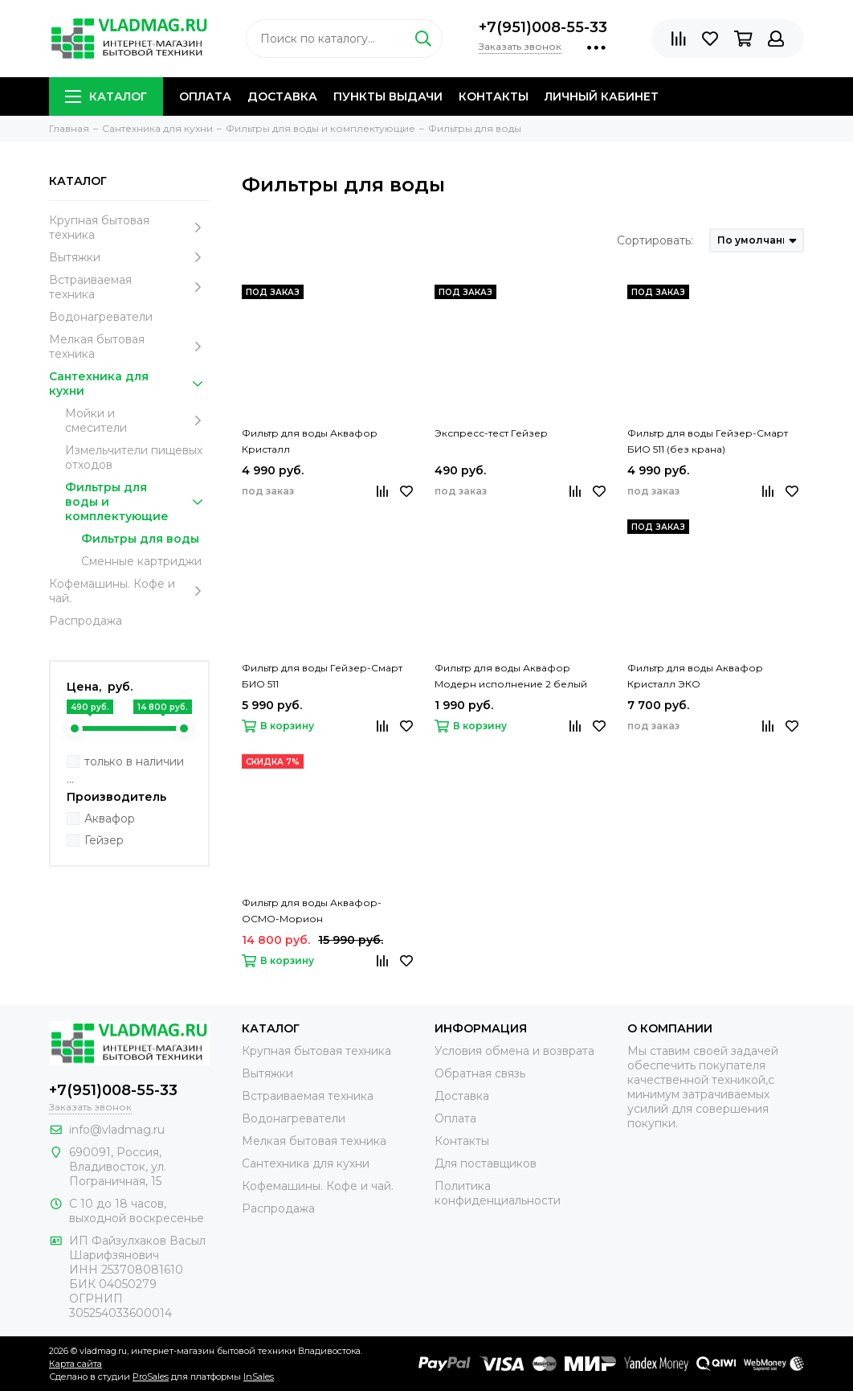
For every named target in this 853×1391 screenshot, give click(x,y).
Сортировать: (655, 240)
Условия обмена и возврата (514, 1051)
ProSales (151, 1376)
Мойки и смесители (137, 420)
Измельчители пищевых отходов (133, 457)
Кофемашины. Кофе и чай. (129, 591)
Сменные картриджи (141, 561)
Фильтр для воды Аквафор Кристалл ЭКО (695, 676)
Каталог (106, 96)
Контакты (494, 96)
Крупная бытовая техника (129, 227)
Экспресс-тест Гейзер (491, 433)
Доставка (282, 96)
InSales (258, 1376)
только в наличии (134, 761)
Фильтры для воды (140, 538)
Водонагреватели (101, 317)
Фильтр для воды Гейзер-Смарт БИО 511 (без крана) (707, 441)
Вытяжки (129, 257)
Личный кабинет (602, 96)
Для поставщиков (486, 1163)
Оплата (205, 96)
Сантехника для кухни (129, 383)
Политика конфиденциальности (498, 1193)
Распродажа (85, 620)
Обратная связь (480, 1073)
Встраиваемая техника (129, 287)
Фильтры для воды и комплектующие (137, 501)
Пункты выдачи (388, 96)
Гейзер (104, 840)
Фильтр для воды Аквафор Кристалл (310, 441)
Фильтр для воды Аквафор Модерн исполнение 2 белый (511, 676)
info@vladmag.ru (117, 1129)
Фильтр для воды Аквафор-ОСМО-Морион (312, 911)
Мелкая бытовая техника (129, 346)
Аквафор (109, 818)
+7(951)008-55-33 (543, 27)
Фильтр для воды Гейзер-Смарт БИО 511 (322, 676)
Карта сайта (75, 1363)
